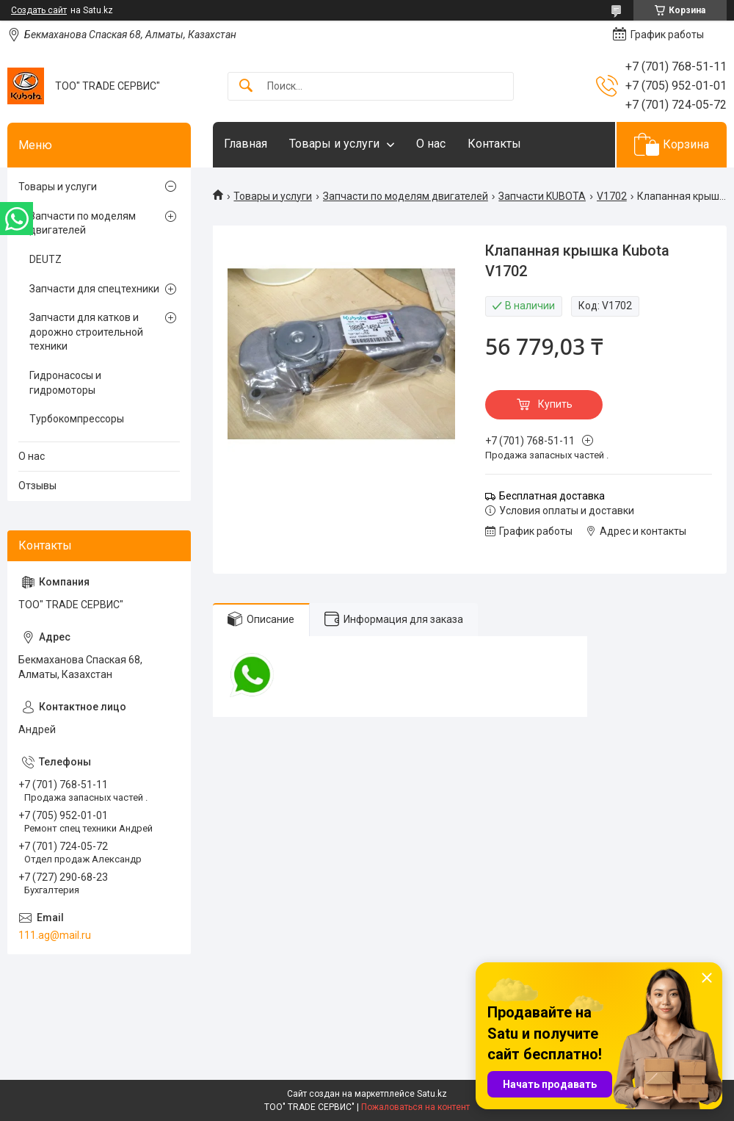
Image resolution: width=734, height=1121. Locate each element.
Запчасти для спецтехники (94, 289)
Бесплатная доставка (552, 496)
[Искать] (246, 86)
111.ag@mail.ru (54, 935)
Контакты (494, 144)
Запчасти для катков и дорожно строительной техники (86, 331)
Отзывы (37, 485)
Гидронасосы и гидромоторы (65, 383)
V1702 (612, 196)
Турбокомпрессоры (76, 419)
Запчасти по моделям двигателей (405, 196)
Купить (555, 404)
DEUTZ (45, 259)
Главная (245, 144)
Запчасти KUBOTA (542, 196)
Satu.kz (432, 1094)
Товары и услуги (334, 144)
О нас (431, 144)
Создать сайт (39, 10)
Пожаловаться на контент (415, 1107)
